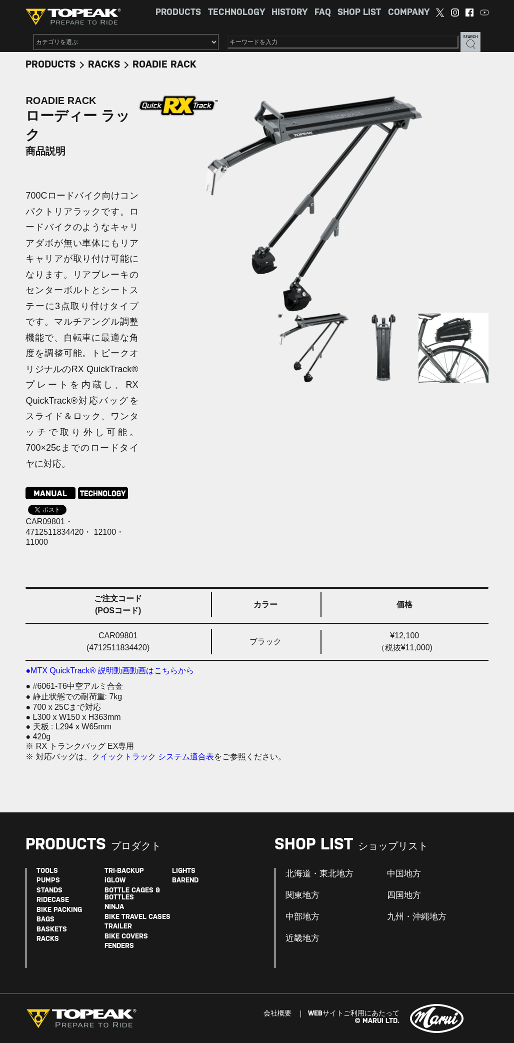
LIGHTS (184, 871)
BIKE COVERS (126, 936)
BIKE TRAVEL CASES (137, 917)
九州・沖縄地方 (416, 917)
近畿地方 (303, 938)
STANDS (49, 890)
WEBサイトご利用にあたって (354, 1013)
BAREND (185, 880)
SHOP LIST (359, 13)
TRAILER (118, 926)
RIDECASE (52, 900)
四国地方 (404, 895)
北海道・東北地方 (320, 874)
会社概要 (278, 1013)
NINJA (114, 907)
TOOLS (47, 871)
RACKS (104, 65)
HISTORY (290, 13)
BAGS (45, 919)
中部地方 (303, 917)
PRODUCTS (178, 13)
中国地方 (404, 874)
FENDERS (119, 946)
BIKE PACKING (59, 910)
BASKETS (51, 929)
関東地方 (303, 895)
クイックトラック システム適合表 (153, 756)
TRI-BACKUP (124, 871)
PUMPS (48, 880)
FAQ (322, 13)
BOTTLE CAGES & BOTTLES (132, 894)
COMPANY (409, 13)
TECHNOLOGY (236, 13)
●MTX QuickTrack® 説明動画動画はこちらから (110, 670)
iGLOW (115, 880)
